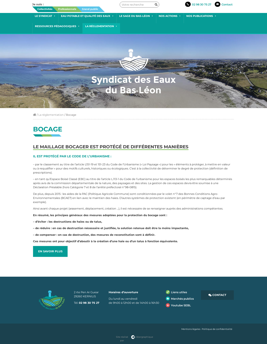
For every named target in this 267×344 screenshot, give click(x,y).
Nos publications (201, 16)
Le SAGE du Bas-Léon (136, 16)
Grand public (90, 9)
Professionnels (67, 9)
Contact (227, 4)
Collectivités (44, 9)
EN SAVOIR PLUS (50, 251)
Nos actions (170, 16)
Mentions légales (190, 329)
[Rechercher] (156, 4)
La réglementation (101, 26)
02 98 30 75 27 (201, 4)
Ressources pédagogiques (57, 26)
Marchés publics (182, 298)
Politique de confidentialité (217, 329)
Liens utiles (179, 292)
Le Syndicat (45, 16)
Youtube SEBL (181, 305)
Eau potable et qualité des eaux (87, 16)
